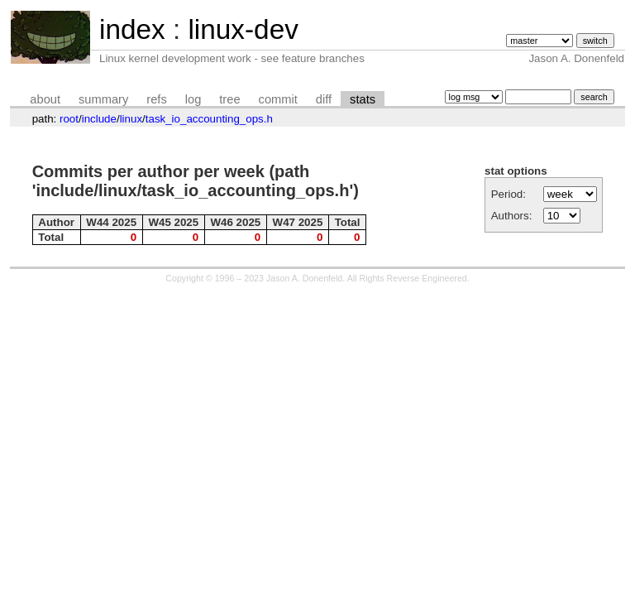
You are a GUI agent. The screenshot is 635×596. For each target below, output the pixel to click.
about (45, 99)
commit (278, 99)
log (193, 99)
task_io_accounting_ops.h (209, 119)
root (69, 119)
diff (324, 99)
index (132, 29)
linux (131, 119)
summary (103, 99)
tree (229, 99)
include (99, 119)
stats (362, 99)
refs (156, 99)
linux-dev (243, 29)
